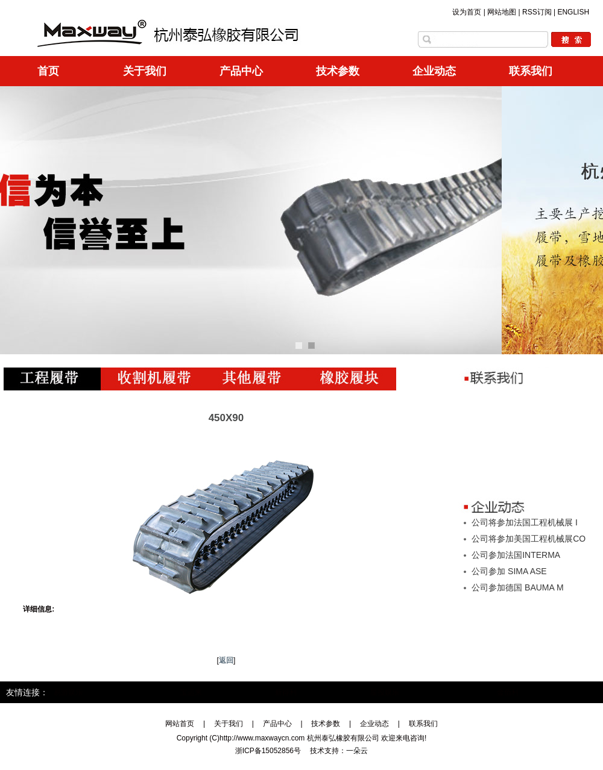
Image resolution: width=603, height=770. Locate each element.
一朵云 (357, 751)
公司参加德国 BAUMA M (517, 587)
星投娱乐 (384, 692)
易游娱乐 (68, 692)
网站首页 (179, 723)
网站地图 (501, 12)
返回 (226, 660)
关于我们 (144, 71)
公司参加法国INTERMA (516, 555)
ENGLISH (573, 12)
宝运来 (191, 692)
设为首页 (466, 12)
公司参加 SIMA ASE (509, 571)
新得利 (286, 692)
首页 (48, 71)
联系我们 (530, 71)
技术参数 (337, 71)
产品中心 (241, 71)
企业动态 (434, 71)
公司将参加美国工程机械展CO (529, 538)
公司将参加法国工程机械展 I (525, 522)
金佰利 (508, 692)
